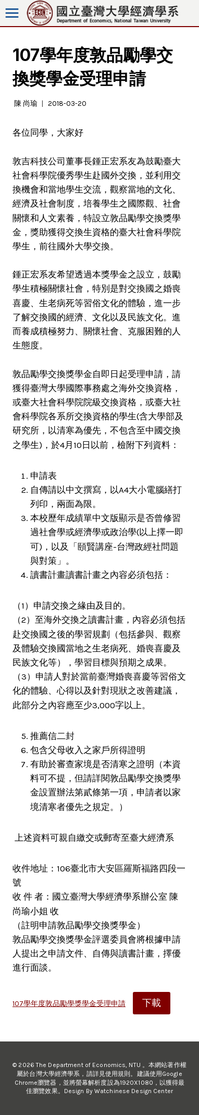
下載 (151, 1003)
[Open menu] (12, 13)
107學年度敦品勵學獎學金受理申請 (69, 1004)
